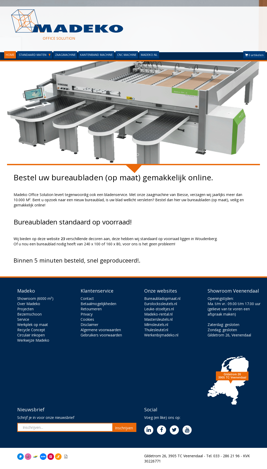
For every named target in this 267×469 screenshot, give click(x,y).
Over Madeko (28, 303)
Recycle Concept (31, 329)
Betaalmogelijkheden (98, 303)
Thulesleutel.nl (156, 329)
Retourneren (91, 308)
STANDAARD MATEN (35, 55)
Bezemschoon (29, 314)
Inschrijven (124, 427)
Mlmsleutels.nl (156, 324)
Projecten (25, 308)
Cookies (87, 319)
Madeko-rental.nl (158, 314)
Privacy (87, 314)
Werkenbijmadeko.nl (161, 335)
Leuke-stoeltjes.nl (159, 308)
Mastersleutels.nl (158, 319)
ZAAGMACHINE (65, 55)
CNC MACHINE (126, 55)
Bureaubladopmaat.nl (162, 298)
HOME (10, 55)
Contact (87, 298)
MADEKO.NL (149, 55)
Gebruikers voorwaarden (101, 335)
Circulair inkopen (31, 335)
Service (23, 319)
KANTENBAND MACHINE (96, 55)
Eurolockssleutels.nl (160, 303)
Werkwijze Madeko (33, 340)
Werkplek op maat (32, 324)
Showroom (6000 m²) (35, 298)
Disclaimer (89, 324)
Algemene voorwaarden (101, 329)
